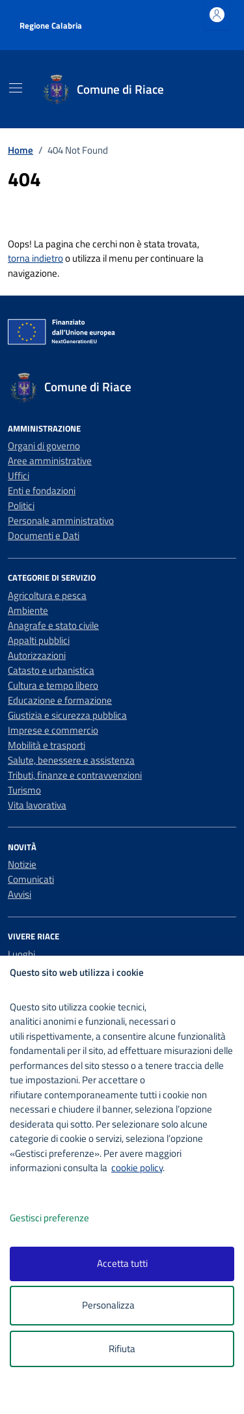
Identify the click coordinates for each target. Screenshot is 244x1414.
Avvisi (19, 894)
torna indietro (35, 258)
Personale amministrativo (61, 520)
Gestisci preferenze (63, 1218)
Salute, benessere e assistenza (71, 760)
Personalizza (122, 1305)
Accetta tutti (122, 1263)
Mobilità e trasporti (46, 745)
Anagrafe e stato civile (53, 625)
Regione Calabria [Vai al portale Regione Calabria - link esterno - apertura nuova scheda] (51, 25)
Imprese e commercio (53, 730)
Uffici (18, 475)
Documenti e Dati (43, 535)
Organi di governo (44, 445)
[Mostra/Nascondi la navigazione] (15, 88)
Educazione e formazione (60, 700)
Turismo (24, 790)
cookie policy (137, 1167)
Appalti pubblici (39, 640)
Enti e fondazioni (41, 490)
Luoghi (21, 954)
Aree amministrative (50, 460)
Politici (21, 505)
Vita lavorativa (37, 804)
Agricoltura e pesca (47, 595)
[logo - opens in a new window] (127, 1395)
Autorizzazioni (37, 655)
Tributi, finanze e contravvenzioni (75, 775)
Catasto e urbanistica (51, 670)
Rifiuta (122, 1348)
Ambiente (28, 610)
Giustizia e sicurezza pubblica (67, 715)
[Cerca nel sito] (209, 89)
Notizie (22, 864)
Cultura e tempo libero (53, 685)
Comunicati (31, 879)
